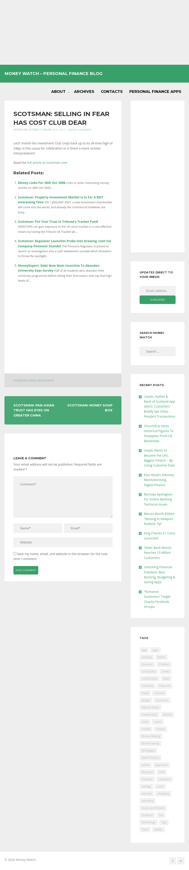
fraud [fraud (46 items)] (145, 693)
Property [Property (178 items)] (147, 779)
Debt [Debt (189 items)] (166, 679)
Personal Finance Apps (155, 91)
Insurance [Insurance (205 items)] (162, 700)
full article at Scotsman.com (47, 162)
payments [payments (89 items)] (161, 765)
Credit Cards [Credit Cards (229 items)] (149, 679)
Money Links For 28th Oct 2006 (42, 183)
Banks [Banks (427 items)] (161, 657)
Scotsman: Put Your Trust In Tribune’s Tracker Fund (58, 221)
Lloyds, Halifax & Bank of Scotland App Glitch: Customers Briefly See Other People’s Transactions (160, 406)
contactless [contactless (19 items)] (149, 671)
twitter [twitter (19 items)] (158, 829)
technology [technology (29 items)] (148, 822)
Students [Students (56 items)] (147, 815)
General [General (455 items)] (159, 693)
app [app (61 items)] (144, 650)
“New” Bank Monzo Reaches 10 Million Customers (158, 552)
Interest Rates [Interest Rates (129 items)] (150, 707)
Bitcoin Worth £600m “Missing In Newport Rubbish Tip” (159, 519)
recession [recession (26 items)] (164, 779)
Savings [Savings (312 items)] (146, 786)
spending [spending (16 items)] (147, 801)
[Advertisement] (94, 32)
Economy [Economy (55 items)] (147, 686)
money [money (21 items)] (160, 729)
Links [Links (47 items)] (145, 722)
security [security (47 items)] (147, 793)
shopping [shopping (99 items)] (163, 793)
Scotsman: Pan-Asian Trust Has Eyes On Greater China (33, 410)
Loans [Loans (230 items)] (157, 722)
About (58, 91)
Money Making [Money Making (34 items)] (151, 736)
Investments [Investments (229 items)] (149, 714)
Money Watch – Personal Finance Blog (53, 73)
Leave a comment (79, 129)
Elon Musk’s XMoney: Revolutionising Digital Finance (159, 480)
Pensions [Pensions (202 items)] (147, 772)
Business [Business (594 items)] (147, 664)
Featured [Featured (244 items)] (164, 686)
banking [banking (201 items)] (147, 657)
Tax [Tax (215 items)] (161, 815)
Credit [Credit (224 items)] (165, 671)
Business (30, 380)
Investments (45, 380)
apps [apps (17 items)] (156, 650)
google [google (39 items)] (146, 700)
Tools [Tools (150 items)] (145, 829)
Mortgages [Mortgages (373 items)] (148, 750)
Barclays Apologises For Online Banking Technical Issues (158, 499)
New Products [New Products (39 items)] (150, 758)
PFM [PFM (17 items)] (161, 772)
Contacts (112, 91)
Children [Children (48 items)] (164, 664)
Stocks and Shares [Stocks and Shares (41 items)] (153, 808)
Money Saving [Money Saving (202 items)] (150, 743)
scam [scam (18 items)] (160, 786)
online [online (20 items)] (146, 765)
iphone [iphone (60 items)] (167, 714)
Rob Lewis (59, 129)
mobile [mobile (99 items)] (146, 729)
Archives (84, 91)
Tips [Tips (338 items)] (164, 822)
